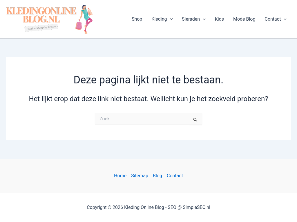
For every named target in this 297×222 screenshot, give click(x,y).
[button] (170, 19)
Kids (219, 19)
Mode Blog (244, 19)
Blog (157, 175)
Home (120, 175)
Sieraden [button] (194, 19)
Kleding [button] (162, 19)
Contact (175, 175)
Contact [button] (276, 19)
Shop (137, 19)
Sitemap (139, 175)
